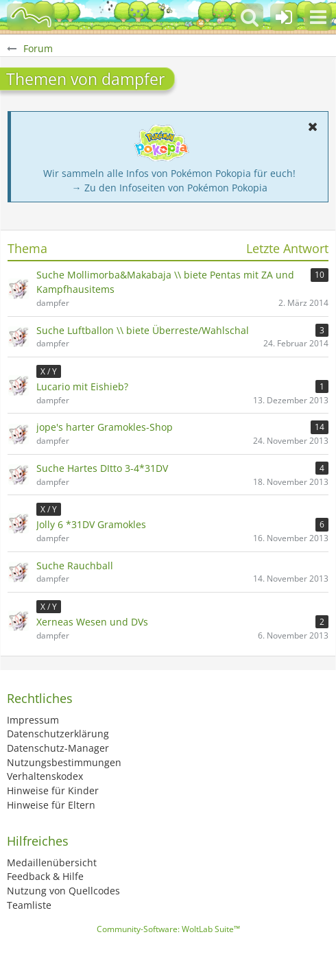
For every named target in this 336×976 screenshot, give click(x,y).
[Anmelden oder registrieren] (284, 17)
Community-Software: (168, 929)
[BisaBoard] (31, 17)
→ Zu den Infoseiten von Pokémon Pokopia (169, 187)
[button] (318, 17)
